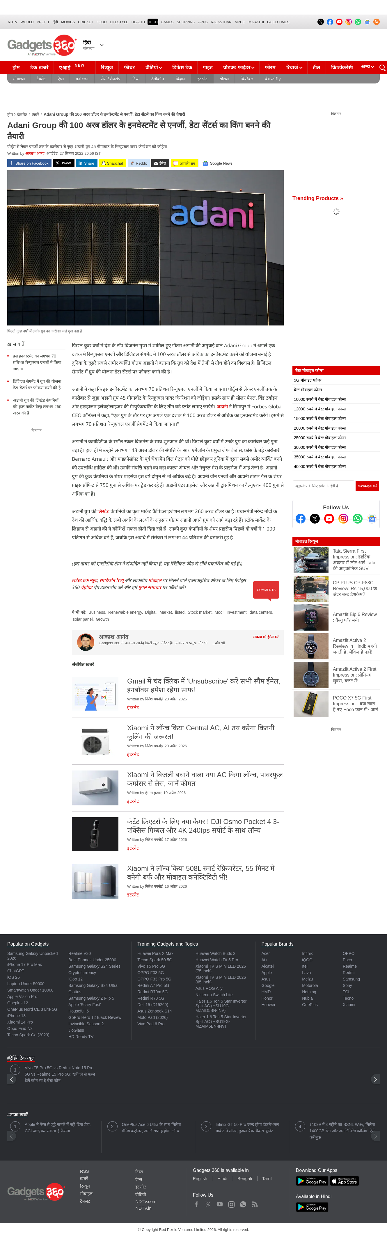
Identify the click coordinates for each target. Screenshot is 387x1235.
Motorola (310, 985)
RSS (84, 1171)
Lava (306, 972)
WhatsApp (243, 1203)
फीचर (129, 67)
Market (165, 612)
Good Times (278, 22)
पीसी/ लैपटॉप (110, 78)
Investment (236, 612)
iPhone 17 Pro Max (24, 964)
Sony (347, 985)
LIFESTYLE (119, 22)
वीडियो (151, 67)
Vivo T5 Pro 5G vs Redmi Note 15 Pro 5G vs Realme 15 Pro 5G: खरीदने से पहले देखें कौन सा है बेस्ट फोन (60, 1074)
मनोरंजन (82, 78)
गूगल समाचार (149, 587)
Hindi (222, 1178)
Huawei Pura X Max (155, 953)
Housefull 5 (78, 1011)
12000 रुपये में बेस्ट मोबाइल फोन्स (320, 409)
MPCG (240, 22)
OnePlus (310, 1004)
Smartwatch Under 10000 (30, 990)
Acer (265, 953)
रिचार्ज (292, 67)
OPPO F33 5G (150, 972)
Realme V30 (79, 953)
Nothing (309, 992)
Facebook (196, 1203)
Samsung (351, 979)
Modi (219, 612)
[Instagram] (343, 519)
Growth (102, 619)
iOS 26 (13, 977)
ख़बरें (35, 114)
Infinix (307, 953)
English (200, 1178)
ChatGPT (15, 971)
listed (180, 612)
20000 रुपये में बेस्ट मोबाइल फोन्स (320, 428)
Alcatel (267, 966)
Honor (266, 998)
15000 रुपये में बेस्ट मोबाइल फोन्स (320, 418)
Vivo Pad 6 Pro (150, 1024)
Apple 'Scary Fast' (84, 1004)
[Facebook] (301, 519)
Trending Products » (317, 198)
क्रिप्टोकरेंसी (342, 67)
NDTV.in (143, 1208)
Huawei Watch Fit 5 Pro (217, 960)
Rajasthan (221, 22)
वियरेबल (247, 78)
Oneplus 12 (17, 1003)
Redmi (348, 972)
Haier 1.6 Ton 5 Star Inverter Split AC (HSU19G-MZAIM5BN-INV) (221, 1021)
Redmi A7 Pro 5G (153, 985)
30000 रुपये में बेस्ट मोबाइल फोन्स (320, 447)
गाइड (207, 67)
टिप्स (135, 78)
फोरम (270, 67)
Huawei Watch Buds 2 (215, 953)
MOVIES (68, 22)
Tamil (267, 1178)
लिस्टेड (104, 511)
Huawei (268, 1004)
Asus (265, 979)
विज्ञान (180, 78)
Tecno (348, 998)
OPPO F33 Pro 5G (154, 979)
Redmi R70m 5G (152, 992)
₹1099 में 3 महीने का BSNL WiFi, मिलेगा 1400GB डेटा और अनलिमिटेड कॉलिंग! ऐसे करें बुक (342, 1131)
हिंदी (55, 22)
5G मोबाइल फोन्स (307, 380)
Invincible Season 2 (86, 1024)
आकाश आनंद (35, 153)
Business (96, 612)
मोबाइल (19, 78)
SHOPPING (186, 22)
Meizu (307, 979)
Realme (350, 966)
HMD (266, 992)
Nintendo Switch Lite (214, 994)
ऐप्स (61, 78)
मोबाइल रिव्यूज (306, 541)
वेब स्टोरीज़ (273, 78)
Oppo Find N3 (20, 1028)
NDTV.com (145, 1201)
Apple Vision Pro (22, 996)
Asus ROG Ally (209, 988)
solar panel (83, 619)
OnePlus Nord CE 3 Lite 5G (32, 1009)
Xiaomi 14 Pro (20, 1022)
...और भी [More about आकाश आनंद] (218, 643)
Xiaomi (349, 1004)
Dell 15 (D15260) (152, 1004)
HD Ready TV (80, 1036)
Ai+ (264, 960)
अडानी (222, 406)
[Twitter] (315, 519)
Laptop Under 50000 (26, 983)
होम (16, 67)
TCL (346, 992)
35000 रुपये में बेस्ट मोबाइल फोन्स (320, 457)
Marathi (256, 22)
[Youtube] (329, 519)
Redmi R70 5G (150, 998)
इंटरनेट (202, 78)
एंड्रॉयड (87, 587)
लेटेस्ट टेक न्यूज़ (84, 580)
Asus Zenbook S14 (154, 1011)
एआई (72, 67)
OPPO (348, 953)
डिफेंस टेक (182, 67)
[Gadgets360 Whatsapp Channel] (358, 519)
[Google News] (372, 519)
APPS (203, 22)
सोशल (224, 78)
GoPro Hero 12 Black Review (94, 1017)
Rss (254, 1203)
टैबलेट (41, 78)
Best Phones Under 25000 (92, 960)
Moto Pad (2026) (152, 1017)
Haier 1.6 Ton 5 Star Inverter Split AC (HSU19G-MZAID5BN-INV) (221, 1006)
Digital (150, 612)
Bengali (244, 1178)
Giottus (74, 992)
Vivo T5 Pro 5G (151, 966)
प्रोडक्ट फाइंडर (236, 67)
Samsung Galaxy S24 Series (94, 966)
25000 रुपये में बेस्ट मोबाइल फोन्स (320, 437)
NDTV (12, 22)
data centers (261, 612)
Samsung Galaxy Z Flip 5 (91, 998)
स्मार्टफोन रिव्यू (112, 580)
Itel (305, 966)
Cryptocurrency (82, 972)
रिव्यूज (107, 67)
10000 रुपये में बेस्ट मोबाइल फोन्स (320, 399)
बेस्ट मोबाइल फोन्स (308, 389)
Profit (43, 22)
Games (167, 22)
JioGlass (76, 1030)
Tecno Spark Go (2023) (28, 1035)
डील (316, 67)
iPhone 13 (16, 1015)
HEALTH (138, 22)
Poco (347, 960)
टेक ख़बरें (39, 67)
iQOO (307, 960)
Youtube (219, 1203)
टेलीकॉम (157, 78)
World (27, 22)
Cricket (85, 22)
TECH (153, 22)
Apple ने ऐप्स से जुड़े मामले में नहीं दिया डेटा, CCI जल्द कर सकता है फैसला (58, 1127)
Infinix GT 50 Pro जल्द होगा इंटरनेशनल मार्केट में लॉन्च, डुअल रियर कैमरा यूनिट (247, 1127)
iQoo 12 (75, 979)
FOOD (102, 22)
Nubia (307, 998)
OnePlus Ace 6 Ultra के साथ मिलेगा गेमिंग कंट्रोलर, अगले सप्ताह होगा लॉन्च (151, 1127)
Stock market (200, 612)
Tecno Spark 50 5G (154, 960)
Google (267, 985)
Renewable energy (125, 612)
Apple (266, 972)
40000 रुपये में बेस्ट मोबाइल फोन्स (320, 466)
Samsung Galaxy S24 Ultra (93, 985)
